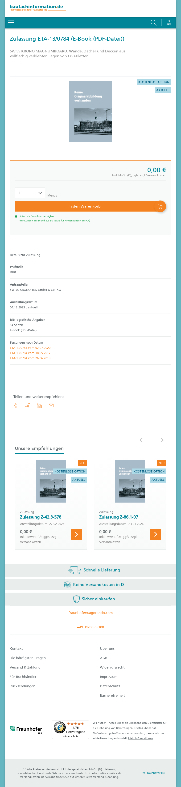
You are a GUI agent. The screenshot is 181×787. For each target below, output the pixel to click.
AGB (103, 658)
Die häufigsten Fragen (28, 658)
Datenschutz (110, 686)
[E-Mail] (51, 405)
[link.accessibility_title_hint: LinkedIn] (39, 405)
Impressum (108, 677)
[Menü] (86, 723)
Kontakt (16, 648)
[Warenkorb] (168, 10)
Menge (52, 195)
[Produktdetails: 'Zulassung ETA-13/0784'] (90, 112)
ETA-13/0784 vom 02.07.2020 (30, 348)
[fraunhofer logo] (26, 731)
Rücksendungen (22, 686)
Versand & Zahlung (25, 667)
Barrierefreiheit (112, 695)
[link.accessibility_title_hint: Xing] (27, 405)
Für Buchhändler (23, 677)
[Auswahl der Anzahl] (30, 193)
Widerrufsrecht (112, 667)
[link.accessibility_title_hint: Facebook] (15, 405)
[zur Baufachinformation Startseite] (90, 8)
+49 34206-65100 (90, 627)
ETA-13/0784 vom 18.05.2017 (30, 353)
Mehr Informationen (140, 738)
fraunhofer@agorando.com (90, 613)
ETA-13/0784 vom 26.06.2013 (30, 358)
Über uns (107, 648)
